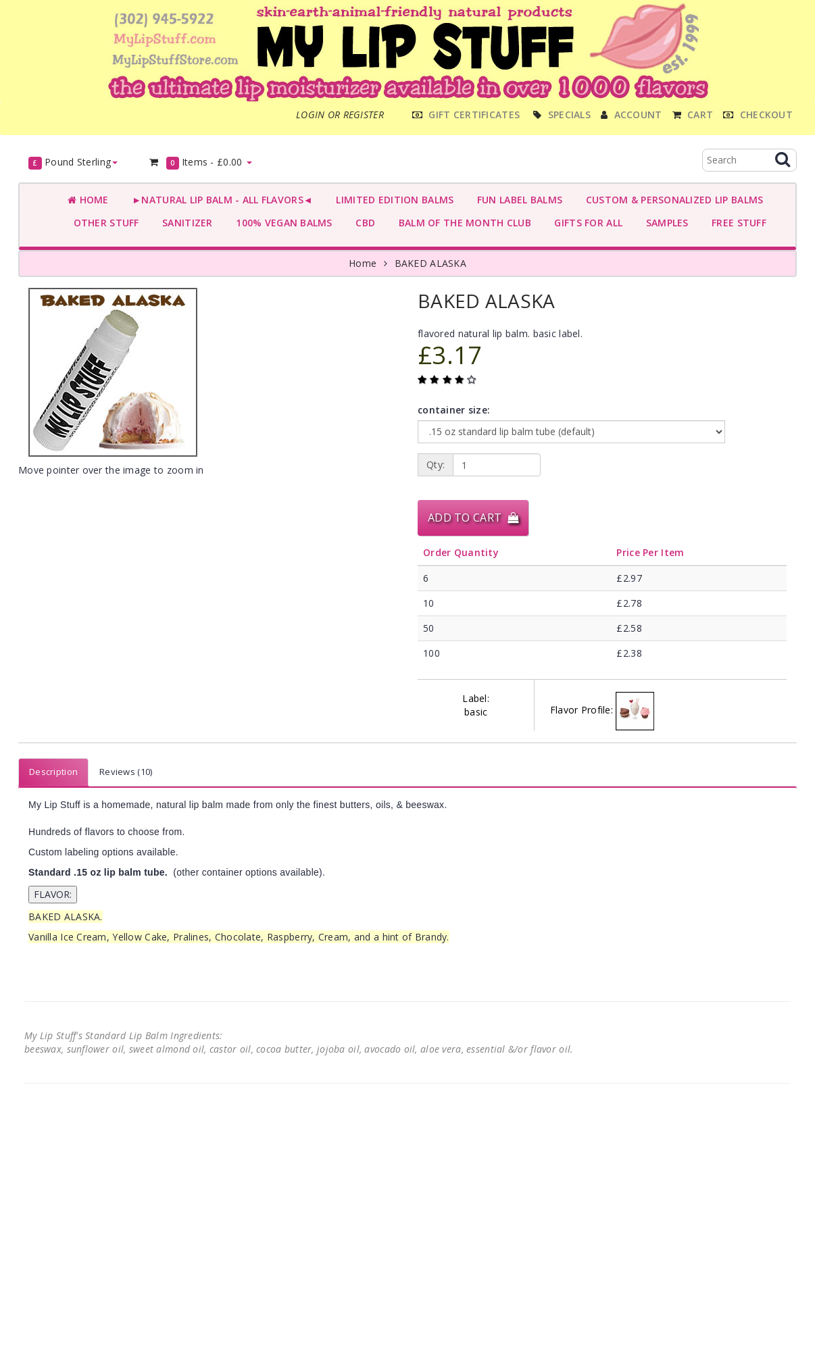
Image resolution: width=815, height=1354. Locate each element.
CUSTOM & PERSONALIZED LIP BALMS (671, 199)
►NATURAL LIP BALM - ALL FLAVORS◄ (219, 199)
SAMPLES (664, 222)
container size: (454, 409)
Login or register (340, 114)
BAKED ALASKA (430, 263)
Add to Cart (473, 517)
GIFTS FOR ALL (585, 222)
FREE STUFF (736, 222)
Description (53, 772)
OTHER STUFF (103, 222)
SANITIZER (185, 222)
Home (88, 199)
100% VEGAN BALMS (281, 222)
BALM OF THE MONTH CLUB (462, 222)
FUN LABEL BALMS (516, 199)
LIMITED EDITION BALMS (391, 199)
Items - (200, 162)
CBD (362, 222)
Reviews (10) (125, 772)
